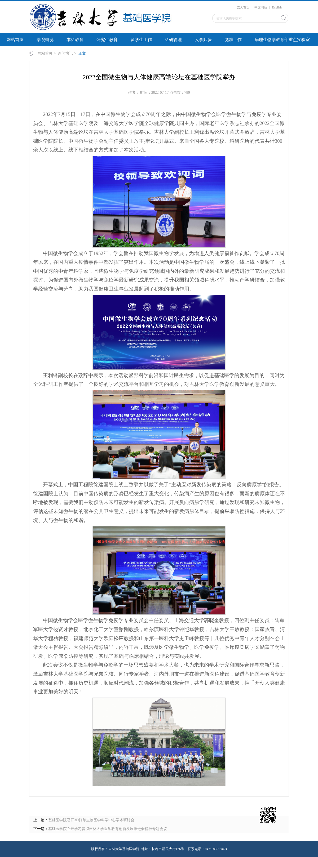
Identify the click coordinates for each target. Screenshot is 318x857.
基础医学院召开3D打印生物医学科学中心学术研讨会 (91, 820)
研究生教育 (107, 39)
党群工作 (233, 39)
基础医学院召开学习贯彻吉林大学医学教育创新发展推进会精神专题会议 (107, 829)
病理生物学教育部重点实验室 (282, 39)
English (277, 7)
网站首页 (15, 39)
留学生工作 (141, 39)
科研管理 (173, 39)
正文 (82, 53)
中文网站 (260, 7)
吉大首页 (243, 7)
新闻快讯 (65, 53)
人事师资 (203, 39)
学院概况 (45, 39)
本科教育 (75, 39)
